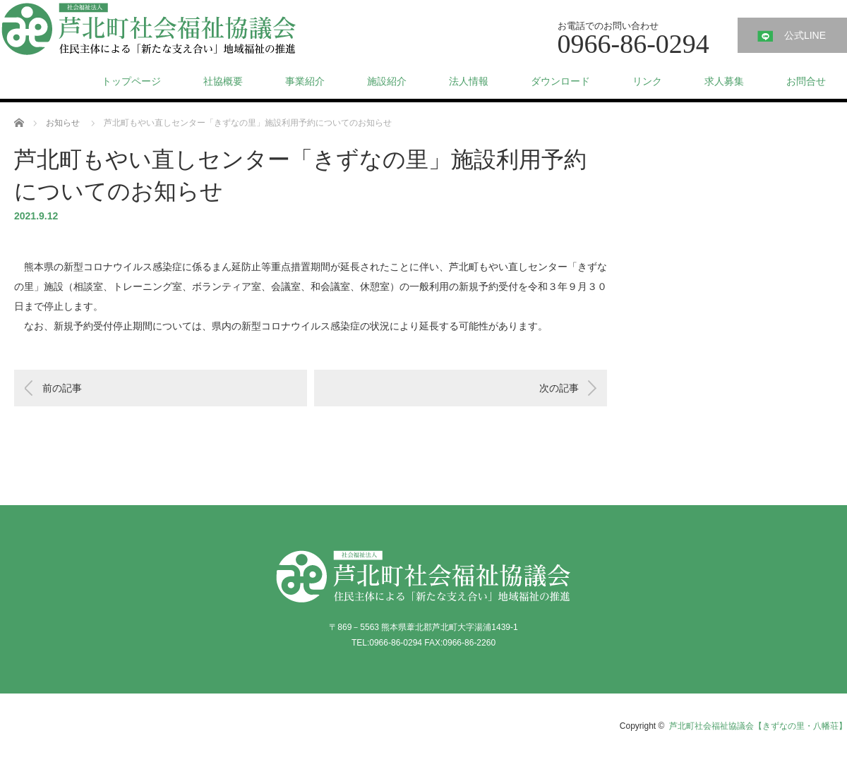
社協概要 (223, 81)
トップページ (131, 81)
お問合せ (806, 81)
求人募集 (724, 81)
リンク (647, 81)
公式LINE (805, 35)
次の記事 (559, 388)
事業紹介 (305, 81)
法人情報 (468, 81)
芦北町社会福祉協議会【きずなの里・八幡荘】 (758, 726)
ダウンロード (560, 81)
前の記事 (62, 388)
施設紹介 (387, 81)
